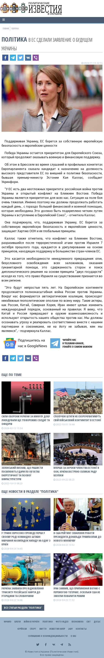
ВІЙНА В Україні (31, 621)
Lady (70, 628)
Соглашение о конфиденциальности (48, 636)
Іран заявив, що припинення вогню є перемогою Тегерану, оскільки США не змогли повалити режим (77, 592)
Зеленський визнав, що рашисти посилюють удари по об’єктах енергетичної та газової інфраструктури (22, 473)
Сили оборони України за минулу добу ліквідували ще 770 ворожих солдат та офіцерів (26, 420)
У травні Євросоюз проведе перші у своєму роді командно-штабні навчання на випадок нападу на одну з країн (26, 538)
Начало (7, 621)
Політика (14, 39)
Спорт (33, 628)
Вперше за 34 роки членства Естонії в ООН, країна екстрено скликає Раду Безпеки (76, 471)
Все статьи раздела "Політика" (23, 607)
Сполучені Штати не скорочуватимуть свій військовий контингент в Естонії (77, 418)
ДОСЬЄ (97, 621)
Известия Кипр (57, 628)
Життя (42, 628)
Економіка (77, 621)
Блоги (17, 621)
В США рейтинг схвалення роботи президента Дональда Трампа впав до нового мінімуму (77, 536)
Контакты (81, 628)
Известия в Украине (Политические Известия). (53, 651)
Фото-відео (62, 621)
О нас (73, 636)
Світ (88, 621)
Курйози (22, 628)
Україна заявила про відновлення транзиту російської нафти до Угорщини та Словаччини (23, 592)
